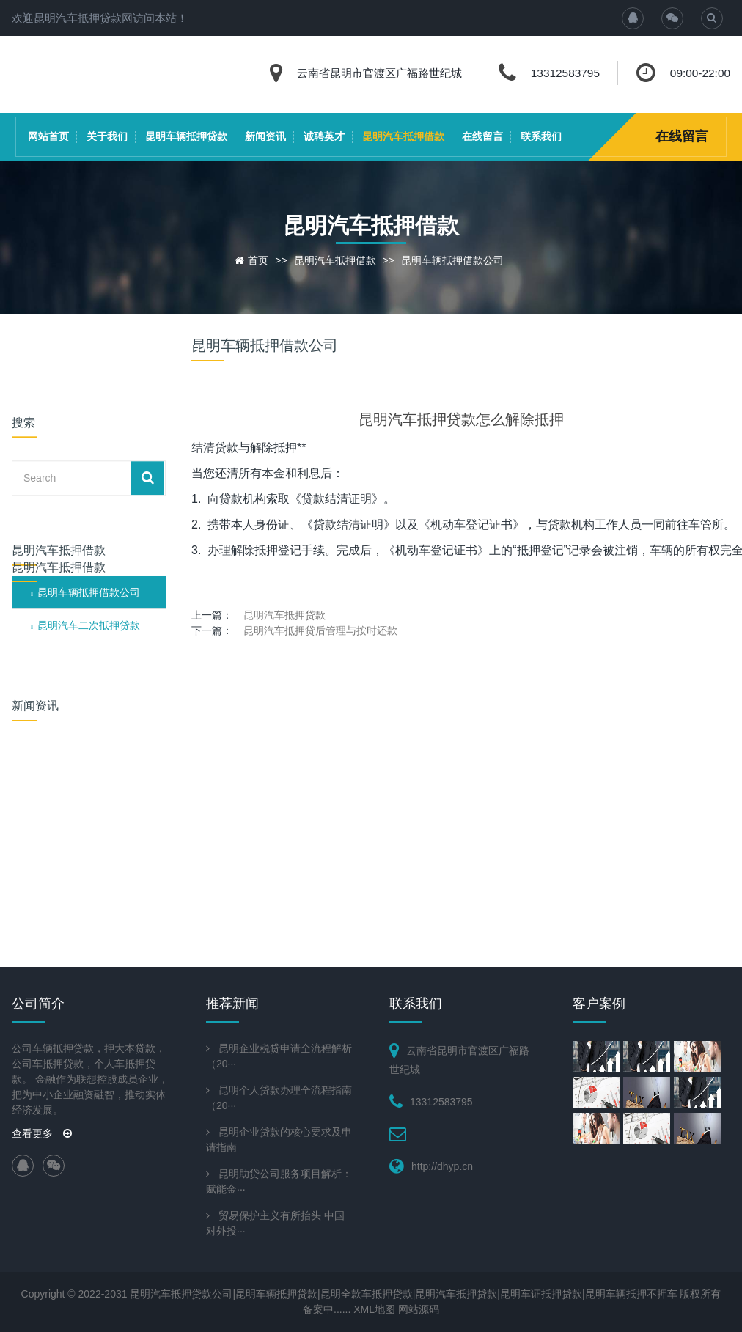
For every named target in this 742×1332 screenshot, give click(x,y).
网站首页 (48, 136)
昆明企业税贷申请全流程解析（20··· (279, 1056)
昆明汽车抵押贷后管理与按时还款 (320, 630)
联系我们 (541, 136)
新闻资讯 (265, 136)
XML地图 (374, 1309)
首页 (258, 260)
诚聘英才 (324, 136)
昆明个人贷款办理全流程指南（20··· (279, 1097)
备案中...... (326, 1309)
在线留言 (482, 136)
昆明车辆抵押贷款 (186, 136)
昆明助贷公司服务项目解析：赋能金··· (279, 1181)
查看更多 (42, 1133)
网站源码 (418, 1309)
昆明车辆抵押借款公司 (452, 260)
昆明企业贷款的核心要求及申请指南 (279, 1139)
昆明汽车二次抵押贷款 (88, 524)
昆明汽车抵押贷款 (284, 615)
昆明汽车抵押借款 (403, 136)
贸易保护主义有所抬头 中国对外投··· (275, 1223)
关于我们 (107, 136)
